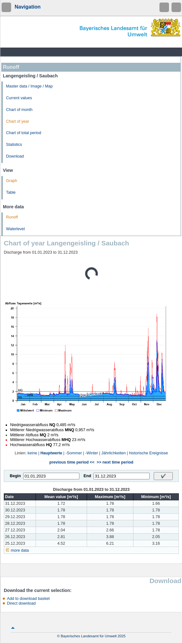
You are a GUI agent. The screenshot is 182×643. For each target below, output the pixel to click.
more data (20, 550)
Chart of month (19, 109)
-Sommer (73, 453)
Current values (19, 98)
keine (32, 453)
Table (11, 192)
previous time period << (71, 462)
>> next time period (115, 462)
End (87, 476)
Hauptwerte (51, 453)
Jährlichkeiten (113, 453)
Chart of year (17, 121)
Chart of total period (23, 133)
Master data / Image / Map (29, 86)
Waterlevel (15, 229)
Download (15, 156)
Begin (15, 476)
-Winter (91, 453)
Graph (11, 181)
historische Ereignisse (148, 453)
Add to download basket (28, 598)
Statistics (14, 144)
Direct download (21, 603)
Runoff (12, 217)
